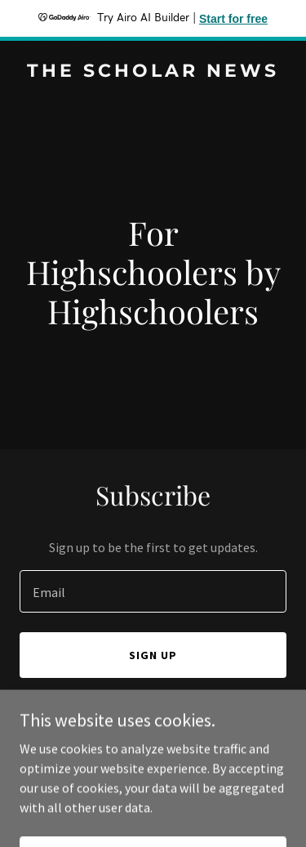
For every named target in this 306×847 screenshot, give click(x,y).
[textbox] (153, 591)
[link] (153, 72)
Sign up (153, 655)
